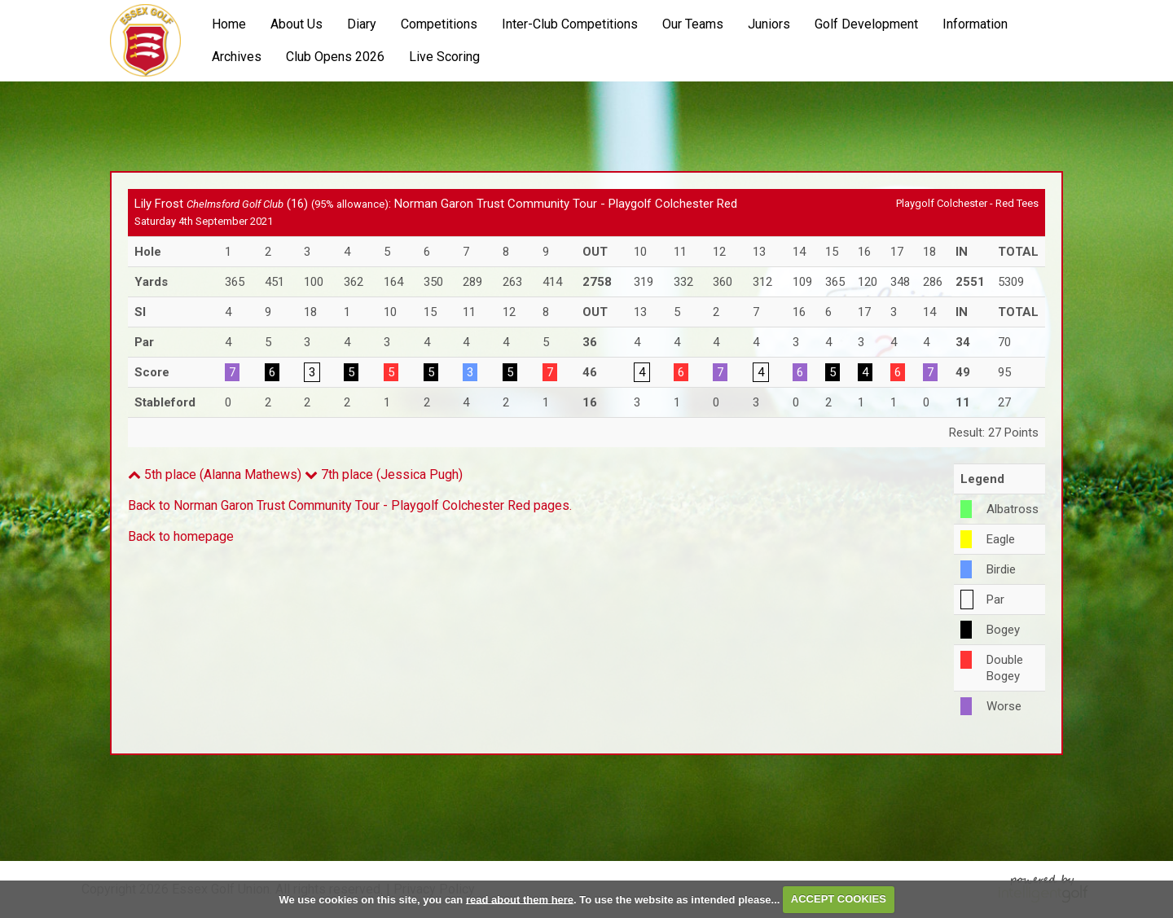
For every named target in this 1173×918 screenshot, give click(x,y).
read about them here (519, 899)
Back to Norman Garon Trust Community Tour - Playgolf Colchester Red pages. (350, 505)
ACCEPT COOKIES (838, 899)
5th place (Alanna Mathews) (214, 474)
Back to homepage (181, 536)
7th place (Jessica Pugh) (384, 474)
